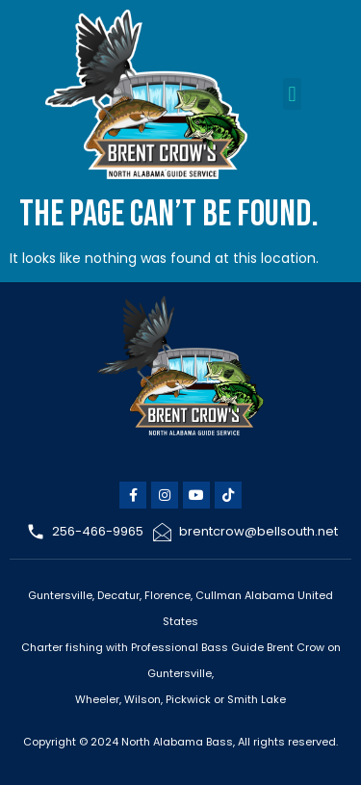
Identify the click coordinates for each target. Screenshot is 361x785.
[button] (292, 94)
